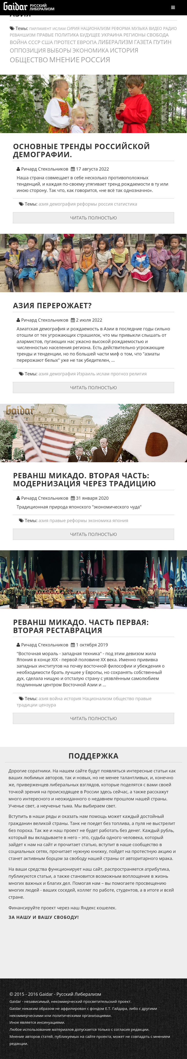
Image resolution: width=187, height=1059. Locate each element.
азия (43, 204)
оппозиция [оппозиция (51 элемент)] (28, 50)
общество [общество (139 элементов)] (29, 59)
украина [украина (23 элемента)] (112, 35)
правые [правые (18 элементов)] (45, 35)
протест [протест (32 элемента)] (65, 42)
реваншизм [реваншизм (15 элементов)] (23, 35)
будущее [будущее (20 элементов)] (90, 35)
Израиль (86, 374)
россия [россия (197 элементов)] (95, 59)
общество (123, 698)
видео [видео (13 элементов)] (155, 28)
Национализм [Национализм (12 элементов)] (95, 28)
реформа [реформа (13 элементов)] (121, 28)
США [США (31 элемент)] (47, 42)
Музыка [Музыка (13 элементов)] (139, 28)
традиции (27, 705)
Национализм (97, 698)
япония (120, 520)
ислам (103, 374)
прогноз (119, 374)
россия (105, 204)
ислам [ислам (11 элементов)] (58, 28)
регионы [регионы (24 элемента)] (134, 35)
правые (57, 520)
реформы (87, 204)
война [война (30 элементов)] (18, 42)
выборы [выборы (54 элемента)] (59, 50)
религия (138, 374)
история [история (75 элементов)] (124, 50)
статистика (125, 204)
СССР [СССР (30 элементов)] (34, 42)
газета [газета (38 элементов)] (143, 41)
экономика (99, 520)
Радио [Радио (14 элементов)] (170, 28)
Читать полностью (93, 218)
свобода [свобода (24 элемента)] (157, 35)
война (56, 698)
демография (62, 204)
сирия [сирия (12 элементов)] (73, 28)
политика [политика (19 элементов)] (67, 35)
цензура (47, 705)
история (72, 698)
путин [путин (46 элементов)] (162, 42)
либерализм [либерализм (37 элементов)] (115, 41)
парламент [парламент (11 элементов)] (40, 28)
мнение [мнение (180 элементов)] (64, 59)
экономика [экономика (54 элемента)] (91, 50)
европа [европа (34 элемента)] (87, 42)
